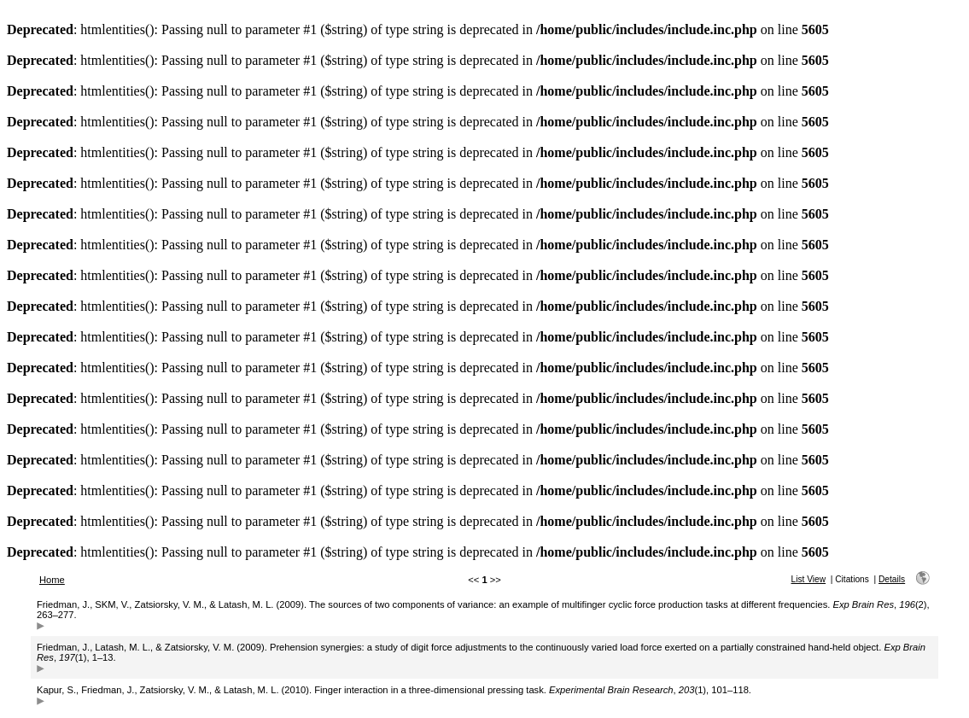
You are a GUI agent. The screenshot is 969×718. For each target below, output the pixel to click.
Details (892, 579)
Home (52, 580)
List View (808, 579)
